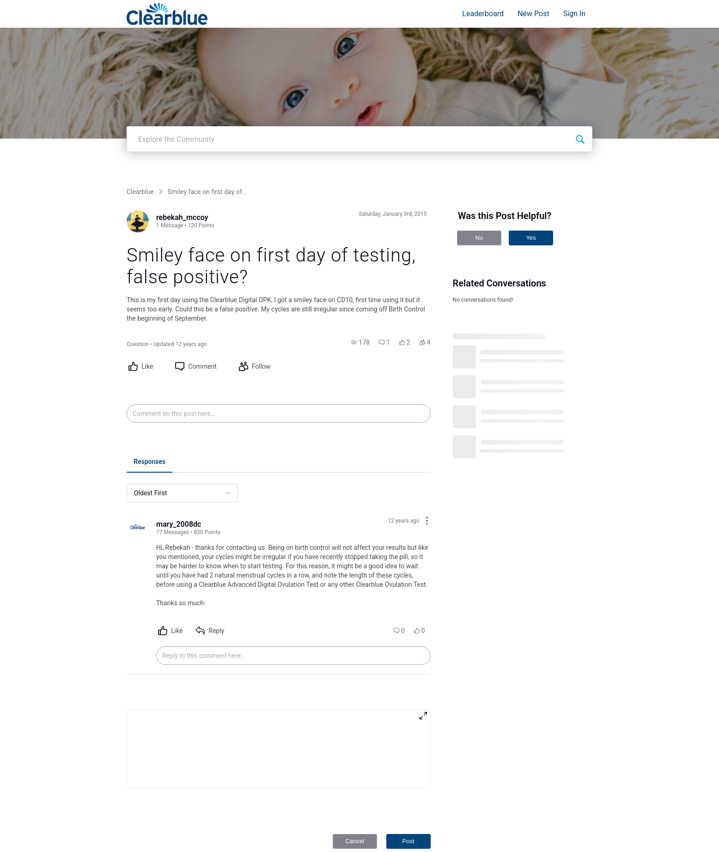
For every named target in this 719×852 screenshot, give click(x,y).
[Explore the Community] (579, 65)
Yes (531, 164)
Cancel (354, 767)
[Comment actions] (427, 448)
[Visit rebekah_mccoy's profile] (138, 148)
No (479, 164)
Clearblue (140, 118)
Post (408, 767)
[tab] (149, 389)
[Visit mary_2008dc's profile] (138, 455)
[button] (360, 269)
